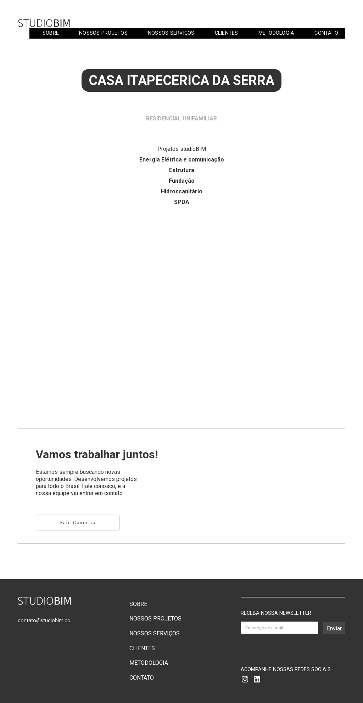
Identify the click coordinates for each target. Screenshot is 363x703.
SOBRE (51, 33)
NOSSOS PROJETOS (103, 33)
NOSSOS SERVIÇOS (171, 33)
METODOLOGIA (276, 33)
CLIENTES (226, 33)
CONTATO (326, 33)
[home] (44, 23)
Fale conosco (78, 522)
